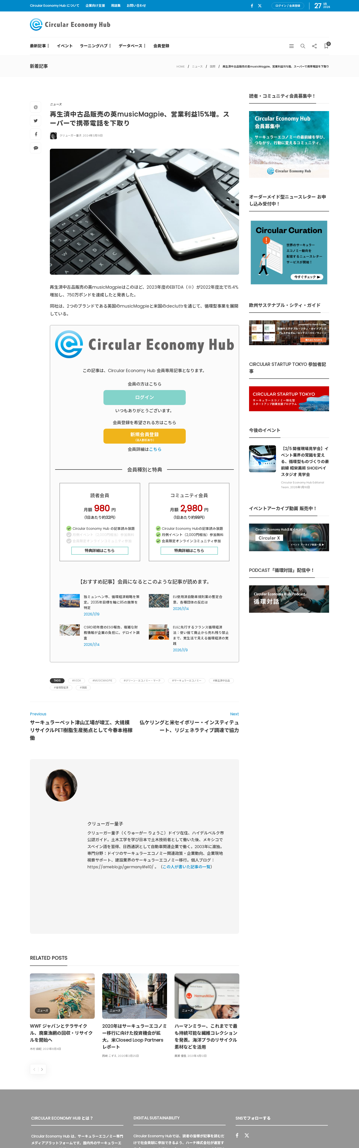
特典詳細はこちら (100, 550)
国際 (212, 66)
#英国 (83, 687)
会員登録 (161, 46)
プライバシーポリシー (291, 1133)
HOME (181, 66)
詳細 (188, 1076)
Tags (57, 680)
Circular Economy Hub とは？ (221, 1133)
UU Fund (147, 1047)
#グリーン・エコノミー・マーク (142, 680)
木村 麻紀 (36, 947)
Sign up (317, 1078)
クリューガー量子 (71, 135)
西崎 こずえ (109, 954)
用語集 (116, 5)
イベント (65, 46)
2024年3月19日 (93, 135)
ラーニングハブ (94, 46)
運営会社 (261, 1133)
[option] (62, 910)
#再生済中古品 (221, 680)
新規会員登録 (144, 436)
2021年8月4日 (52, 947)
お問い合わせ (136, 5)
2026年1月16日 (300, 487)
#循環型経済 (61, 687)
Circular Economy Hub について (55, 5)
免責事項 (322, 1133)
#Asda (76, 680)
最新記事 (38, 46)
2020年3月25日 (128, 954)
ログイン (144, 397)
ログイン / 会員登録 (287, 6)
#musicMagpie (102, 680)
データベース (130, 46)
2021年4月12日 (197, 954)
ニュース (197, 66)
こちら (155, 449)
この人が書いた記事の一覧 (186, 816)
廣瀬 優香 (180, 954)
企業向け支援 (95, 5)
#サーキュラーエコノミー (186, 680)
